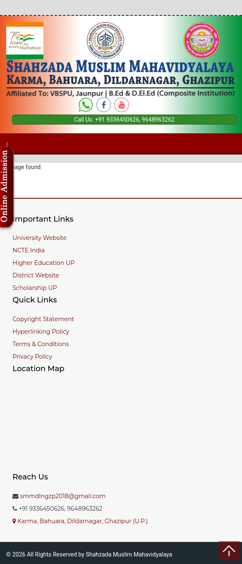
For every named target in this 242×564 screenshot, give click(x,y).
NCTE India (29, 250)
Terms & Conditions (41, 344)
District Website (36, 275)
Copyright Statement (43, 319)
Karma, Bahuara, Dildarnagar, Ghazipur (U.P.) (80, 521)
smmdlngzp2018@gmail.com (63, 496)
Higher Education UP (44, 263)
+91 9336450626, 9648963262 (135, 119)
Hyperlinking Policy (41, 331)
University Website (40, 238)
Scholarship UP (35, 288)
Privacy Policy (32, 356)
